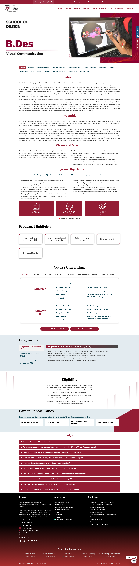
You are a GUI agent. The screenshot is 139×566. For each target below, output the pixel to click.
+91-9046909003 (62, 2)
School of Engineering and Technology (102, 502)
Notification (59, 505)
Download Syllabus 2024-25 (55, 329)
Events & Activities (59, 71)
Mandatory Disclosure (62, 510)
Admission (87, 8)
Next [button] (115, 424)
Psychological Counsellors (63, 519)
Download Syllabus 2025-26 (84, 329)
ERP (114, 2)
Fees (39, 71)
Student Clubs (84, 71)
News (106, 2)
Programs (68, 8)
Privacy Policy (101, 563)
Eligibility (112, 68)
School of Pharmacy (96, 519)
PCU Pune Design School (98, 510)
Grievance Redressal (62, 502)
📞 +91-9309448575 (91, 556)
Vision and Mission (43, 68)
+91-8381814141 (25, 525)
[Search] (43, 2)
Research (131, 8)
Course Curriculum (90, 68)
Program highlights (74, 68)
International (120, 8)
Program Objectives (58, 68)
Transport (58, 515)
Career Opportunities (27, 71)
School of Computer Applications (101, 505)
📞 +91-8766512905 (112, 556)
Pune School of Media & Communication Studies (103, 516)
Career (132, 2)
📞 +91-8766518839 (72, 556)
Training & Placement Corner (103, 8)
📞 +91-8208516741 (32, 556)
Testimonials (72, 71)
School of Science (96, 512)
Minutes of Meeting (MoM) (64, 507)
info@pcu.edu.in (80, 2)
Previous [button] (23, 424)
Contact (122, 2)
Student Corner (95, 2)
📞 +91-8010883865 (52, 556)
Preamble (31, 68)
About (61, 8)
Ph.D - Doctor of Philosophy (99, 524)
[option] (31, 423)
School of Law (94, 522)
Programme (103, 68)
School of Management (98, 507)
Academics (77, 8)
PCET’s (32, 563)
